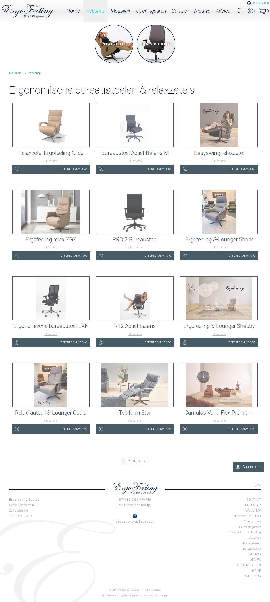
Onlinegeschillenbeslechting (243, 532)
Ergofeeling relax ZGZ (50, 239)
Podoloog (252, 576)
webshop (95, 11)
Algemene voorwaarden (246, 515)
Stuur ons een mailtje (135, 505)
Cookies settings (159, 595)
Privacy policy (252, 521)
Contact (180, 11)
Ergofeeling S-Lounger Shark (219, 239)
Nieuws (202, 11)
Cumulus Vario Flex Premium (218, 413)
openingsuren (260, 3)
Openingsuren (151, 11)
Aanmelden (252, 466)
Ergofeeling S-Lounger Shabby (219, 326)
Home (73, 11)
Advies (223, 11)
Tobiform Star (135, 413)
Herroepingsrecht (250, 527)
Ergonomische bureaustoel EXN (51, 326)
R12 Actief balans (135, 326)
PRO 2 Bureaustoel (134, 239)
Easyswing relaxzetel (219, 153)
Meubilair (121, 11)
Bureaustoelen (252, 548)
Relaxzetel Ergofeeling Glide (50, 153)
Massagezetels (251, 543)
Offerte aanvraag (74, 169)
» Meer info (50, 161)
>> (145, 461)
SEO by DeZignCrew (112, 595)
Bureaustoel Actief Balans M (135, 153)
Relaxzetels (254, 537)
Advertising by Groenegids (136, 595)
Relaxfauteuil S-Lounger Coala (51, 413)
